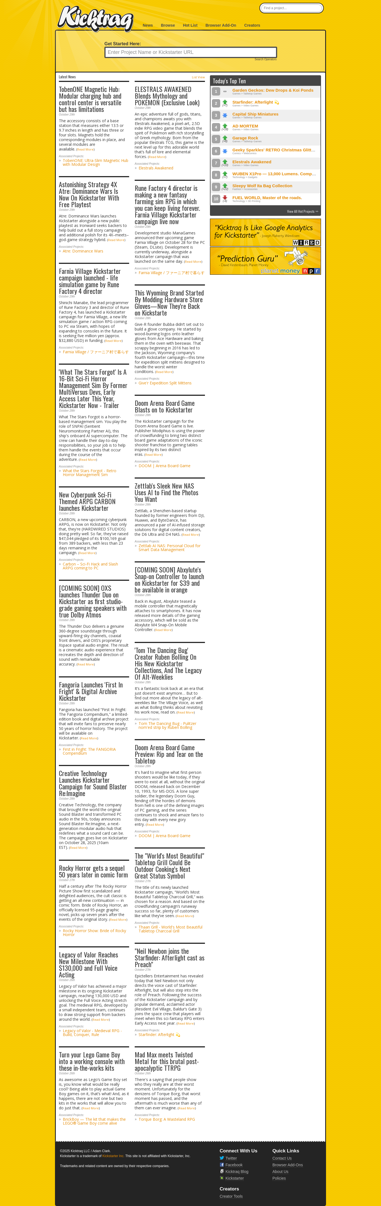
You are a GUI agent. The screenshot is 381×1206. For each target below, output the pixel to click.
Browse (168, 25)
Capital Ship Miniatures (255, 114)
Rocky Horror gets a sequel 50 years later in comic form (93, 871)
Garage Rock (245, 138)
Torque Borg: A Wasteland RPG (167, 1119)
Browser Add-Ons (287, 1165)
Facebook (233, 1165)
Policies (279, 1178)
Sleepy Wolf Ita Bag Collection (262, 185)
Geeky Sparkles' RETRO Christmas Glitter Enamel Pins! (287, 149)
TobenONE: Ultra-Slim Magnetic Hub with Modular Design (95, 162)
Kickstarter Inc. (113, 1156)
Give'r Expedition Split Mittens (165, 383)
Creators (252, 25)
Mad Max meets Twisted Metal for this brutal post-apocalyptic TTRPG (167, 1061)
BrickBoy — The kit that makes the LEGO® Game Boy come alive (94, 1121)
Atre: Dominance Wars (83, 251)
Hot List (190, 25)
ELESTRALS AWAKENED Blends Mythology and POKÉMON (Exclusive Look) (167, 95)
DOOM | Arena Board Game (164, 465)
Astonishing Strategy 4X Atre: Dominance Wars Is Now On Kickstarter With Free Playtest (89, 194)
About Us (280, 1171)
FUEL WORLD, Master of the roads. (267, 197)
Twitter (231, 1158)
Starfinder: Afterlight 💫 (159, 1034)
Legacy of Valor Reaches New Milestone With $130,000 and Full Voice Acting (88, 964)
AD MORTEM (245, 126)
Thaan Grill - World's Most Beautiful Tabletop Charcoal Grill (170, 929)
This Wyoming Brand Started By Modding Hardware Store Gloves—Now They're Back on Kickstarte (169, 302)
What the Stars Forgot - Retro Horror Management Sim (89, 472)
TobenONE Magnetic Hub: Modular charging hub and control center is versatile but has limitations (90, 99)
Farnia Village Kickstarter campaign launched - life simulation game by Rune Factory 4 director (90, 281)
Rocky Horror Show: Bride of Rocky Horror (94, 932)
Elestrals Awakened (156, 168)
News (148, 25)
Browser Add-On (220, 25)
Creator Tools (231, 1196)
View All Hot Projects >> (302, 211)
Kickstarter (234, 1178)
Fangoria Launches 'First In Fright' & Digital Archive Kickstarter (91, 691)
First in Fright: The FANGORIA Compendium (89, 751)
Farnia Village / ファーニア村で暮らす (172, 272)
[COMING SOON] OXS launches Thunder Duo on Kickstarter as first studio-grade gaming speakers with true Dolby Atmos (93, 601)
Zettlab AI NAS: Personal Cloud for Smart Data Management (169, 547)
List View (198, 77)
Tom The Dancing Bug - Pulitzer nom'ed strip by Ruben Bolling (167, 725)
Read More (85, 149)
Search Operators (266, 59)
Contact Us (282, 1158)
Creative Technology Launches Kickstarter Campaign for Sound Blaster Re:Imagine (93, 783)
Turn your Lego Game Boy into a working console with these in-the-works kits (92, 1061)
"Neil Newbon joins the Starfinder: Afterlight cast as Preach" (169, 957)
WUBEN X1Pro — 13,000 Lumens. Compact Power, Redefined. (293, 173)
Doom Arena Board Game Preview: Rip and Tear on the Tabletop (169, 753)
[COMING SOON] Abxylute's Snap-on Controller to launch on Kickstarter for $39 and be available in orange (169, 579)
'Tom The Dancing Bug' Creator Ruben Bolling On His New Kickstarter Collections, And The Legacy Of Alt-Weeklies (168, 663)
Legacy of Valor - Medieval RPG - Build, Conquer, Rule (92, 1032)
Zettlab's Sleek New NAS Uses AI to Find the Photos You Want (166, 492)
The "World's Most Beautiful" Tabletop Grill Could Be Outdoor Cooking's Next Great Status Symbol (169, 865)
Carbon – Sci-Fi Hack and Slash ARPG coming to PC (90, 566)
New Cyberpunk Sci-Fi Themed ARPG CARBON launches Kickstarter (87, 501)
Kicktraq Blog (236, 1171)
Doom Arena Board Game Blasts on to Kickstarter (165, 406)
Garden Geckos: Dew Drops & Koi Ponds (273, 90)
